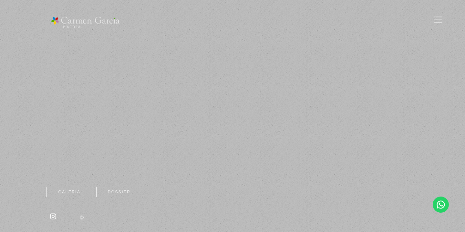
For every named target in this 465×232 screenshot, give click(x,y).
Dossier (119, 192)
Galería (69, 192)
